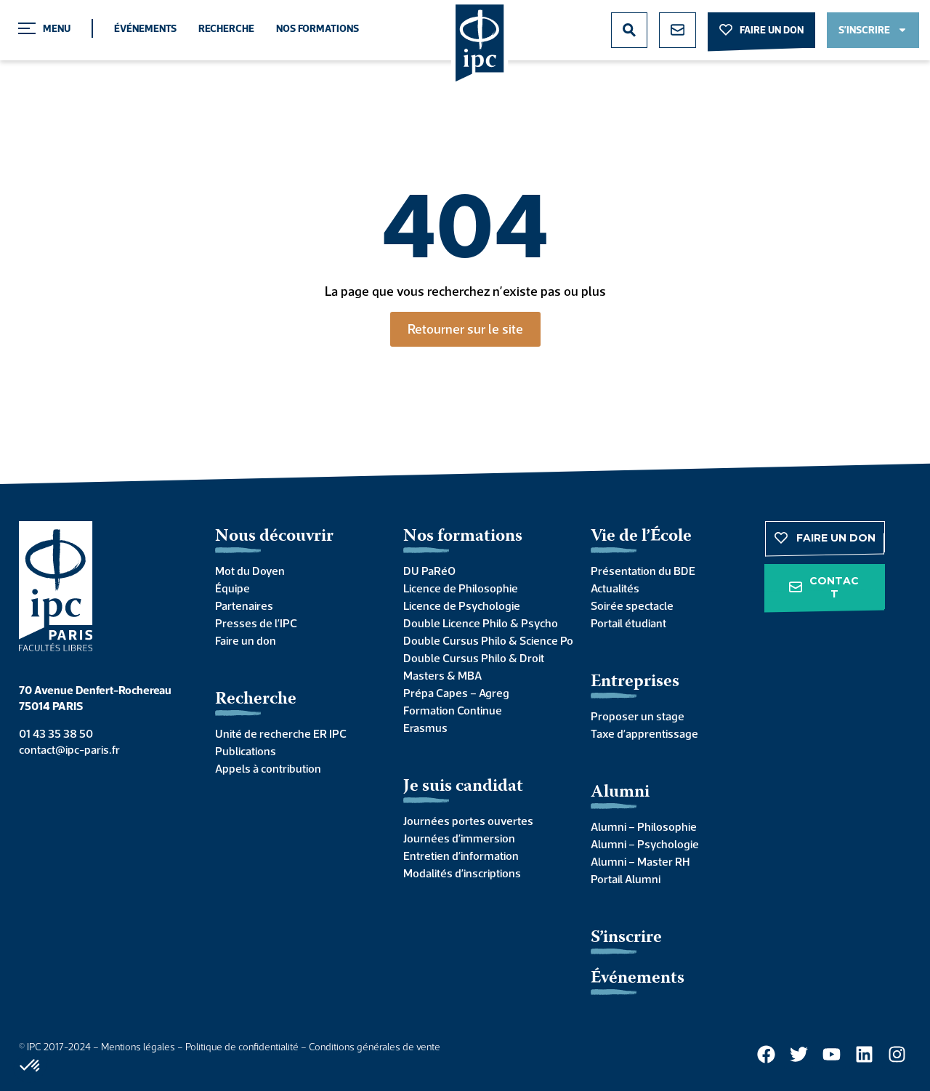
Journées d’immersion (459, 838)
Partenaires (244, 605)
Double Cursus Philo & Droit (473, 657)
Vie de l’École (641, 537)
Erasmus (425, 727)
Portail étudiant (628, 622)
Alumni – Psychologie (645, 843)
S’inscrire (626, 938)
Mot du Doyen (250, 570)
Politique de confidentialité (242, 1046)
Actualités (615, 588)
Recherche (226, 28)
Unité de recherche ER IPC (281, 733)
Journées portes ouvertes (468, 820)
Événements (145, 28)
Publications (245, 750)
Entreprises (635, 682)
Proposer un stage (637, 715)
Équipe (232, 588)
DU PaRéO (429, 570)
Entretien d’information (461, 855)
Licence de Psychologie (461, 605)
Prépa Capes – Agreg (456, 692)
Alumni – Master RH (640, 861)
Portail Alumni (625, 878)
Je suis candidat (463, 787)
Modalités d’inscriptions (462, 872)
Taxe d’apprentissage (644, 733)
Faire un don (245, 640)
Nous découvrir (274, 537)
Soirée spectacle (632, 605)
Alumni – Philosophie (644, 826)
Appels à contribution (268, 768)
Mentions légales (138, 1046)
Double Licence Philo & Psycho (480, 622)
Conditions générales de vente (374, 1046)
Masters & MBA (442, 675)
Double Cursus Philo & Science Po (482, 640)
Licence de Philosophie (460, 588)
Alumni (620, 792)
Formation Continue (452, 710)
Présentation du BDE (643, 570)
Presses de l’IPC (256, 622)
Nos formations (317, 28)
